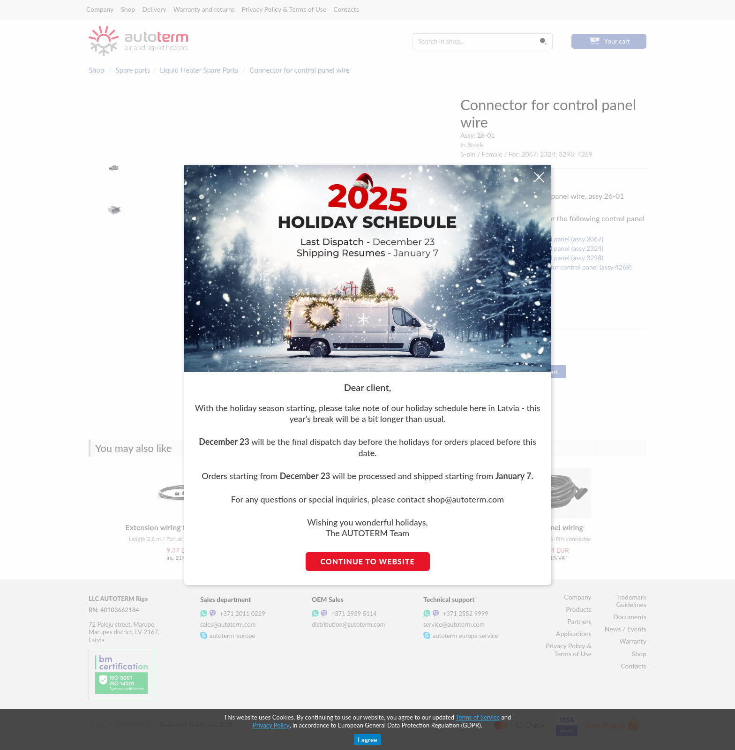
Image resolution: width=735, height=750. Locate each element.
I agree (367, 739)
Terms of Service (478, 717)
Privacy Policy (271, 725)
